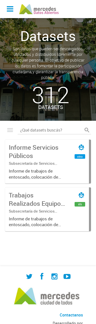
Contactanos (71, 315)
